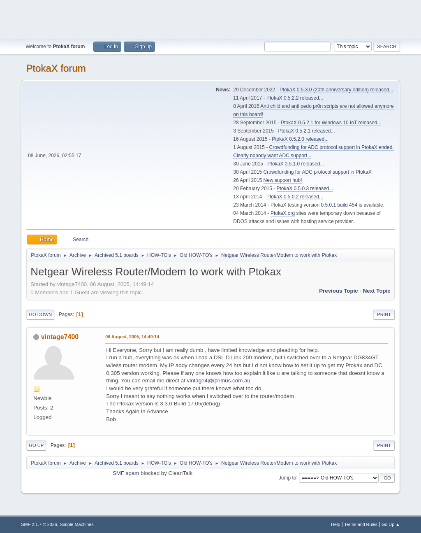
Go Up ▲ (391, 524)
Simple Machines (77, 524)
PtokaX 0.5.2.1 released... (306, 131)
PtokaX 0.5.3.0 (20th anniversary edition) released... (336, 90)
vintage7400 (60, 336)
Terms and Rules (360, 524)
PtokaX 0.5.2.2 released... (294, 98)
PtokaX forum (56, 68)
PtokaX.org (283, 213)
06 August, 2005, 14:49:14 (132, 336)
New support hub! (283, 180)
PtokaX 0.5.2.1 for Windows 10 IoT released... (331, 123)
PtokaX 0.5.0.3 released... (305, 188)
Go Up (36, 445)
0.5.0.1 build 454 (339, 205)
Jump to (287, 477)
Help (335, 524)
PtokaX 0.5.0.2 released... (294, 197)
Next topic (377, 291)
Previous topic (338, 291)
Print (384, 314)
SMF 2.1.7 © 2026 (39, 524)
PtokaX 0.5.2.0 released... (300, 139)
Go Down (40, 314)
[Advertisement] (210, 18)
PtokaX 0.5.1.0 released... (296, 164)
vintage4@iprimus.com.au (218, 380)
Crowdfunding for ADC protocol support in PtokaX (318, 172)
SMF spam (126, 473)
